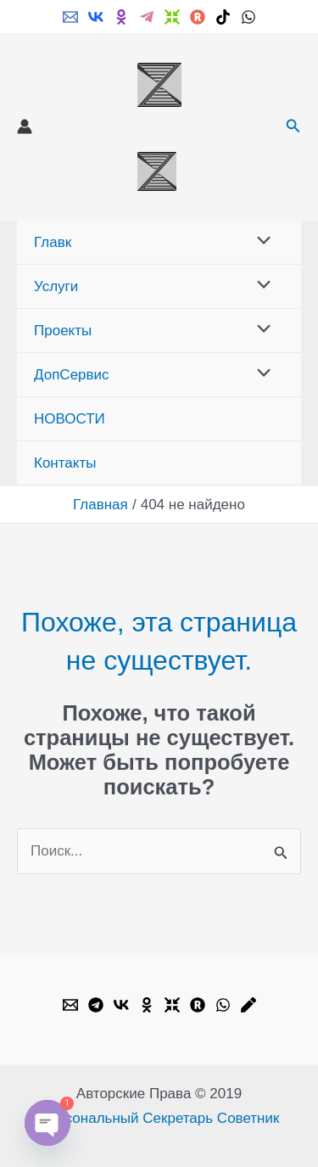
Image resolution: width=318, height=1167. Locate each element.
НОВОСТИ (69, 419)
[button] (293, 126)
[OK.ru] (146, 1005)
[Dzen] (172, 17)
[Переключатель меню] (260, 242)
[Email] (70, 17)
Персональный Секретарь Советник (159, 1118)
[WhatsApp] (248, 17)
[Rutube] (197, 17)
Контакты (65, 463)
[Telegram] (146, 17)
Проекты (63, 331)
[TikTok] (223, 17)
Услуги (56, 286)
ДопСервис (71, 375)
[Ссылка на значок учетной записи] (24, 126)
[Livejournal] (248, 1005)
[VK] (95, 17)
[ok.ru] (121, 17)
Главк (52, 242)
